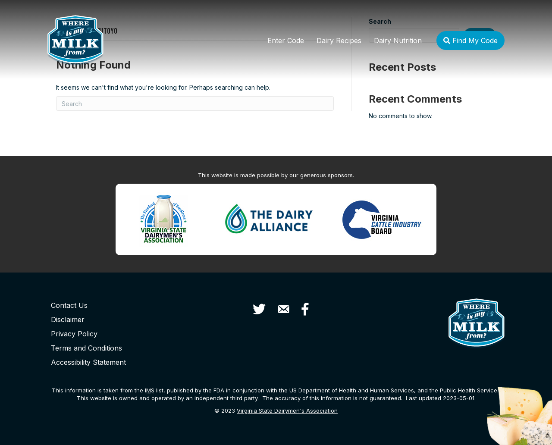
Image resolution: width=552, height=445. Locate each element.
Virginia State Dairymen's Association (287, 410)
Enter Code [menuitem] (285, 40)
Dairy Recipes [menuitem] (339, 40)
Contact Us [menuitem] (69, 305)
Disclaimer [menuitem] (68, 319)
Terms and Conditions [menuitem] (86, 348)
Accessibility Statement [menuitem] (88, 362)
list (154, 390)
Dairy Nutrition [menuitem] (398, 40)
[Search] (195, 103)
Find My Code (470, 40)
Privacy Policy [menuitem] (74, 333)
